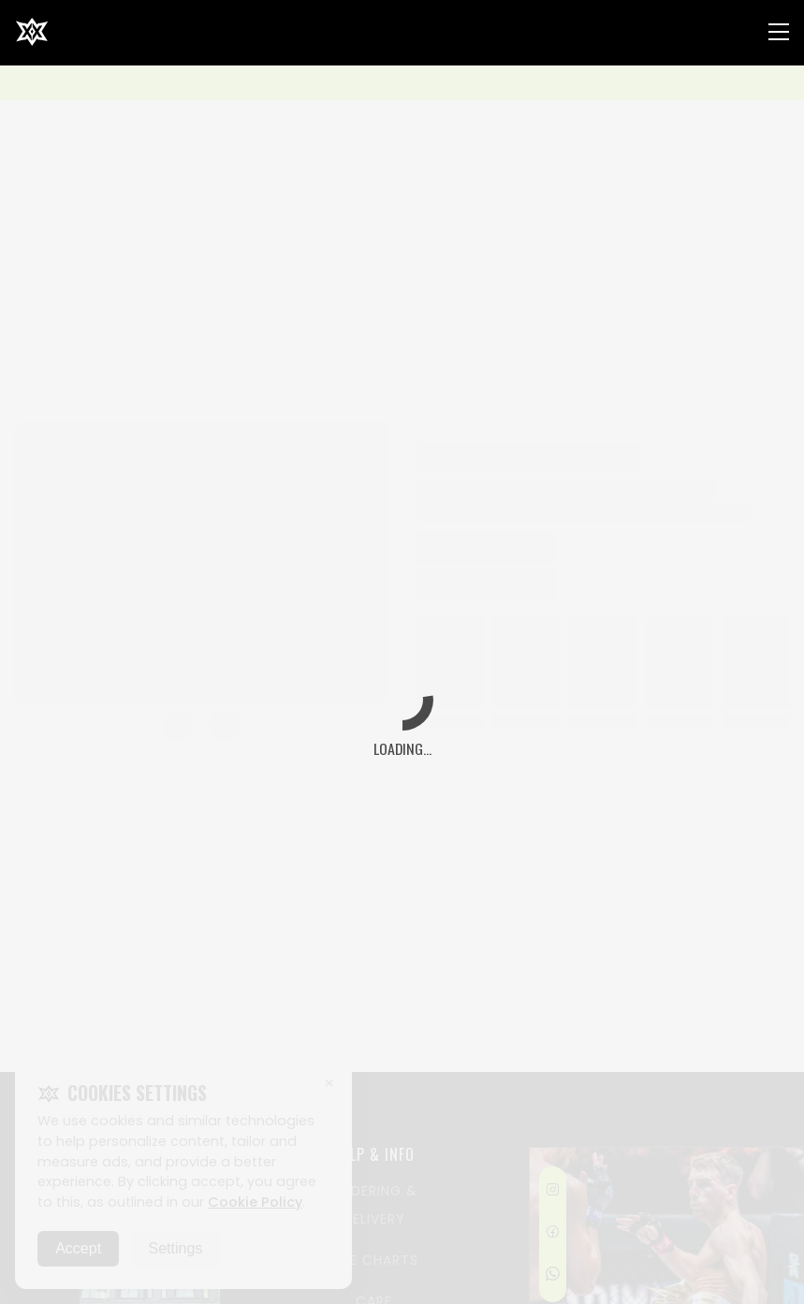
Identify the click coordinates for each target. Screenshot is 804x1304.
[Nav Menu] (778, 31)
